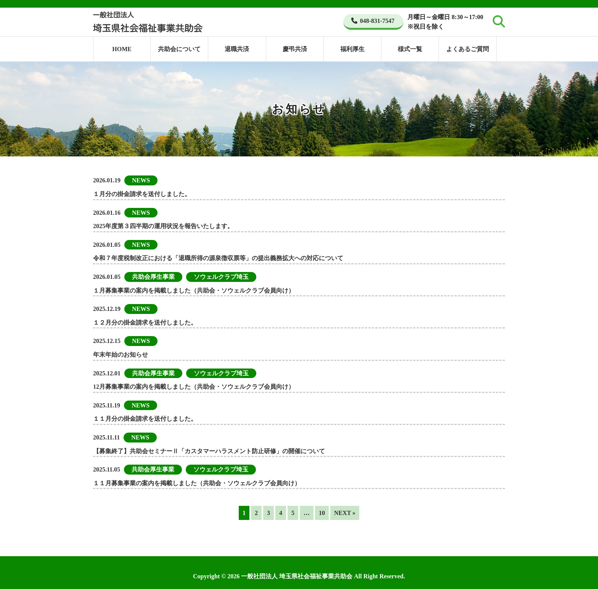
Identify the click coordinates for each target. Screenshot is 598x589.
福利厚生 (352, 49)
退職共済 (237, 49)
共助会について (179, 49)
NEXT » (344, 513)
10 (322, 513)
